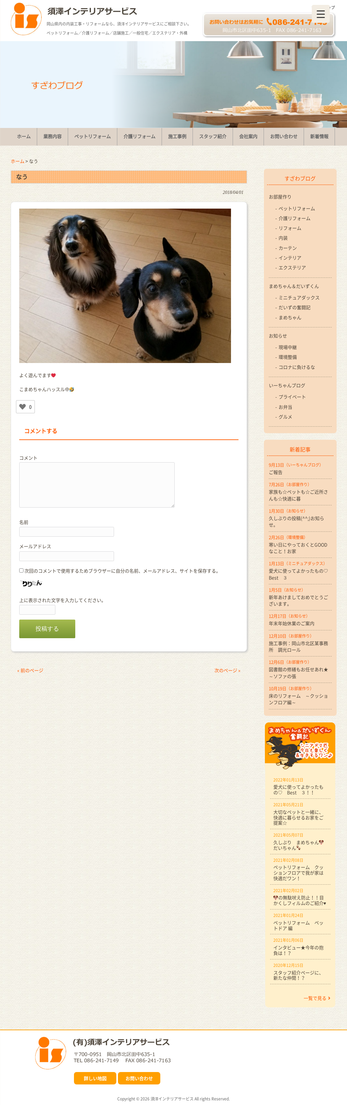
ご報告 (275, 472)
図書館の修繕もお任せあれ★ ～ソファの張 (300, 672)
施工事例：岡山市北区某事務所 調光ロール (298, 646)
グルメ (285, 416)
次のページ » (227, 670)
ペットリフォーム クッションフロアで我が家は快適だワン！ (298, 872)
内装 (283, 237)
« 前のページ (30, 670)
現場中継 (288, 347)
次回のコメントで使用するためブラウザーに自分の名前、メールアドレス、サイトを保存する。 (122, 570)
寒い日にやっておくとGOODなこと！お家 (298, 547)
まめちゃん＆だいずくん (294, 286)
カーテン (288, 248)
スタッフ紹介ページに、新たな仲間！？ (298, 975)
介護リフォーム (295, 218)
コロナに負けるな (297, 367)
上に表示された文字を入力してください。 (62, 600)
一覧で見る (317, 998)
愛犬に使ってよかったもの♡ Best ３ (300, 573)
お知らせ (278, 335)
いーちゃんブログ (287, 385)
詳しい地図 (95, 1078)
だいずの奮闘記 (295, 307)
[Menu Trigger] (321, 14)
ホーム (17, 161)
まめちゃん (290, 317)
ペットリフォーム (297, 208)
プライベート (292, 396)
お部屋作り (280, 196)
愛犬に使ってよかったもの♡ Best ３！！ (298, 789)
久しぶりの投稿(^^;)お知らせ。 (296, 521)
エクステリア (292, 267)
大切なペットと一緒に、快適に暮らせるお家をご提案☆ (298, 817)
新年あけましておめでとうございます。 (298, 600)
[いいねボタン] (22, 407)
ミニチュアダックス (299, 297)
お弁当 (285, 406)
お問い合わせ (139, 1078)
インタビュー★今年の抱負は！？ (298, 950)
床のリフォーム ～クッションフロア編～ (298, 698)
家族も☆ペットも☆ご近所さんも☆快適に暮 (298, 494)
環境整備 (288, 357)
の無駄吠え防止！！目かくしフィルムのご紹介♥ (299, 900)
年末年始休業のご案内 (291, 623)
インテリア (290, 257)
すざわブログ (300, 178)
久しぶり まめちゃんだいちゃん (298, 845)
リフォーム (290, 228)
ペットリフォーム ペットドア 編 (298, 925)
